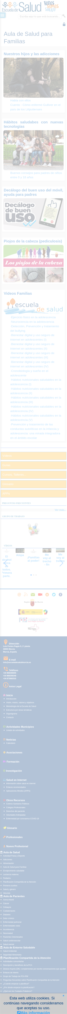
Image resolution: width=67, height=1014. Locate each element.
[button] (63, 995)
